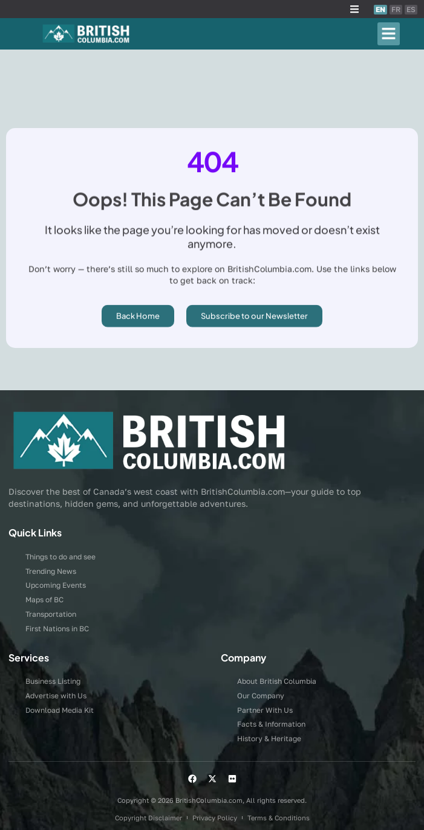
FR (395, 9)
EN (380, 9)
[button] (354, 9)
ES (411, 9)
